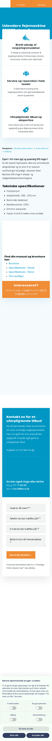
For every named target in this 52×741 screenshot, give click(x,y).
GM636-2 (8, 151)
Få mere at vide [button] (26, 729)
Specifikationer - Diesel (22, 267)
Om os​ (6, 623)
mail (26, 290)
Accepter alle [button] (38, 735)
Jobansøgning (10, 626)
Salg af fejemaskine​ (13, 604)
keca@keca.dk (21, 488)
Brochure (14, 263)
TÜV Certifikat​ (16, 276)
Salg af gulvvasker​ (12, 600)
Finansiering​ (9, 607)
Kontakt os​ (8, 630)
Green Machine (42, 148)
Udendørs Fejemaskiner (23, 148)
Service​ (6, 611)
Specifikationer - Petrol (21, 271)
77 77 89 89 (19, 485)
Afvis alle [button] (14, 735)
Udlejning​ (7, 619)
